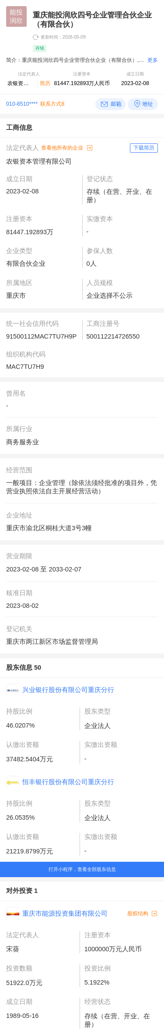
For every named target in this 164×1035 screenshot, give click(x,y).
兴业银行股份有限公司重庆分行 (68, 689)
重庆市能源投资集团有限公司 (65, 913)
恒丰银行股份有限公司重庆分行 (68, 781)
